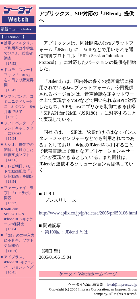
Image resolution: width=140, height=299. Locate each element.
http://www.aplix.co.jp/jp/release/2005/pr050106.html (88, 212)
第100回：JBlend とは (66, 231)
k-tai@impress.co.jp (122, 284)
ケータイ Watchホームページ (88, 273)
